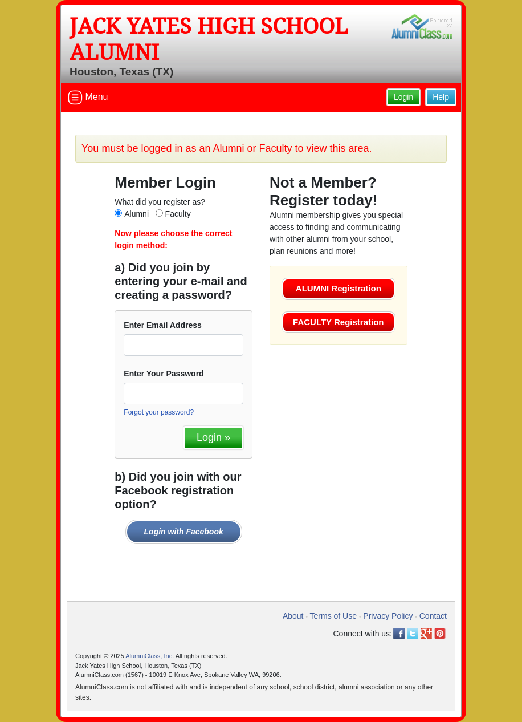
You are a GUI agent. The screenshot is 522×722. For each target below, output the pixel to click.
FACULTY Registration (338, 322)
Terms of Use (333, 615)
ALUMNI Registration (338, 288)
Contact (433, 615)
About (293, 615)
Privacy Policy (388, 615)
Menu (88, 97)
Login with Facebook (183, 531)
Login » (213, 437)
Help (441, 97)
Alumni (136, 213)
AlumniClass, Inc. (149, 655)
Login (403, 97)
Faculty (178, 213)
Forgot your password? (159, 412)
